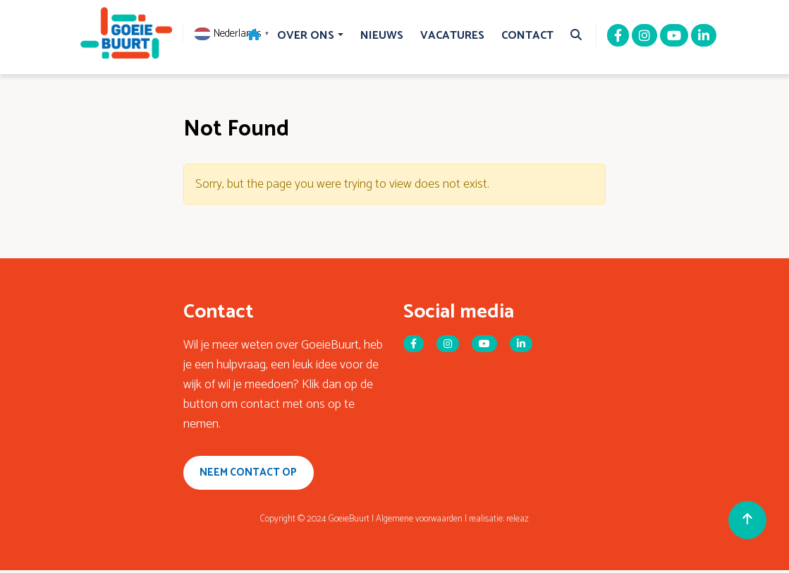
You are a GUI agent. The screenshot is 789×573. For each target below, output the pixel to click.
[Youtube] (674, 36)
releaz (517, 521)
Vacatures (452, 35)
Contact (527, 35)
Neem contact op (253, 474)
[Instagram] (644, 36)
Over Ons (305, 35)
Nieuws (381, 35)
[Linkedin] (703, 36)
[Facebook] (618, 36)
